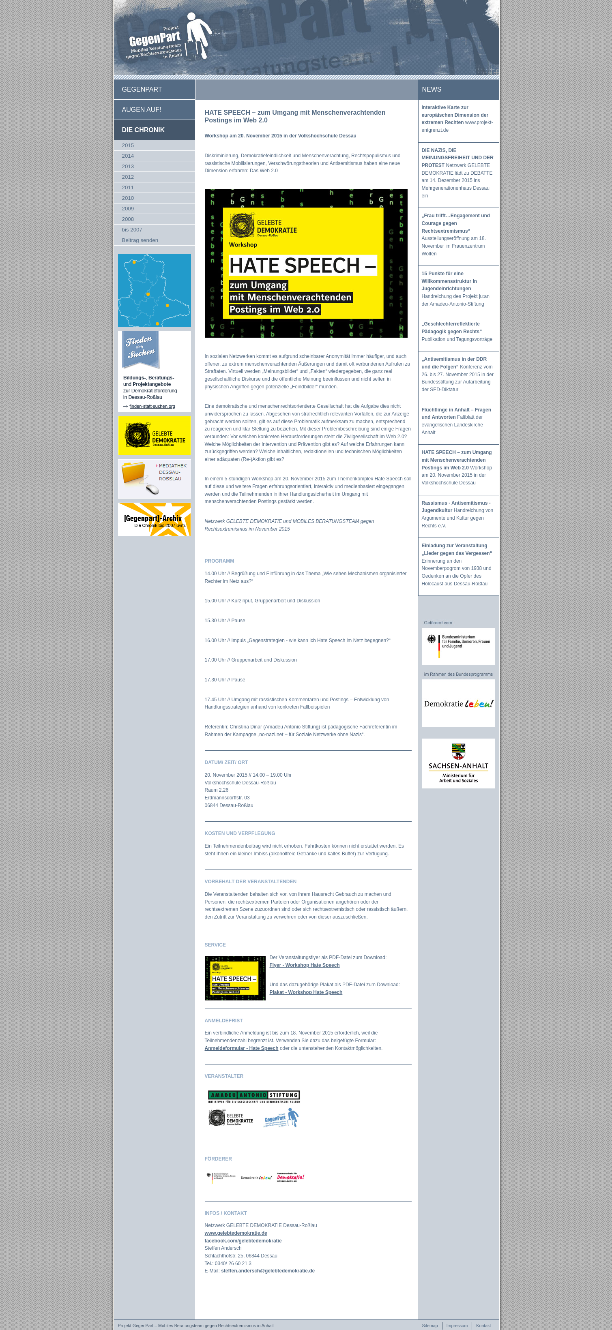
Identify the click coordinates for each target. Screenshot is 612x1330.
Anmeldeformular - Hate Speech (242, 1048)
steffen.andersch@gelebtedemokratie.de (268, 1271)
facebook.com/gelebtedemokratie (243, 1241)
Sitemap (430, 1325)
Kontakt (483, 1325)
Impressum (457, 1325)
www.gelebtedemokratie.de (236, 1233)
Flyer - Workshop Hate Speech (305, 965)
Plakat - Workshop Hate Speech (306, 992)
